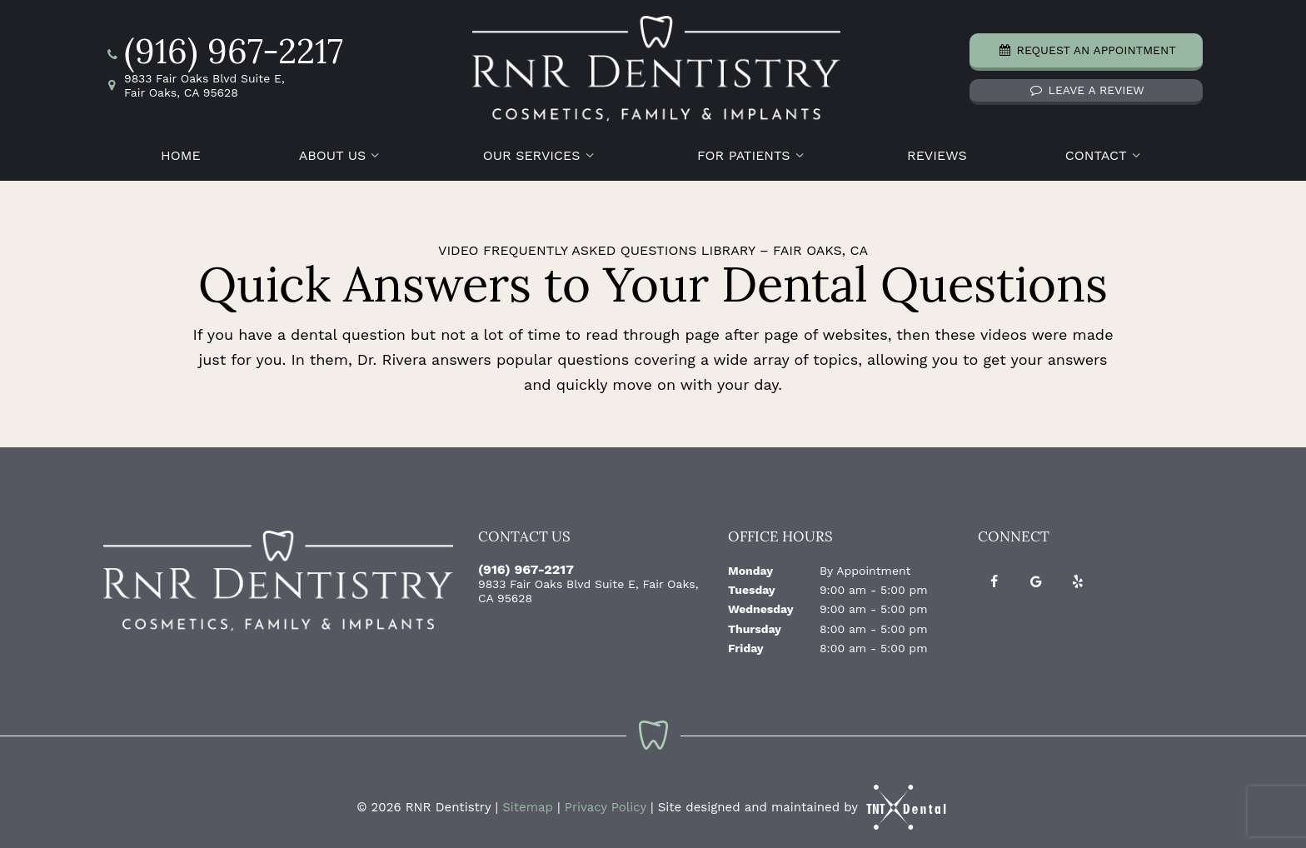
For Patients (753, 149)
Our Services (541, 149)
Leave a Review (1086, 87)
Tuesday (751, 584)
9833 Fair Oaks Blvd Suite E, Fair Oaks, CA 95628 (194, 83)
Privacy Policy (605, 801)
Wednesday (761, 603)
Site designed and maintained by (804, 801)
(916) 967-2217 (223, 52)
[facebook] (994, 575)
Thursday (754, 622)
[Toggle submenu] (375, 149)
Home (181, 149)
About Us (342, 149)
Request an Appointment (1086, 47)
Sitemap (527, 801)
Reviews (937, 149)
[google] (1036, 575)
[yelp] (1077, 575)
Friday (746, 642)
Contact (1105, 149)
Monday (750, 564)
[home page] (656, 66)
